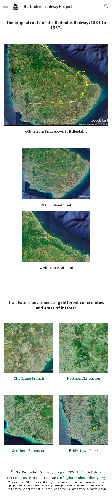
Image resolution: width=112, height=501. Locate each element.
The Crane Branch (28, 378)
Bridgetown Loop (83, 451)
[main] (56, 25)
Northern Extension (83, 378)
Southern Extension (28, 451)
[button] (5, 6)
